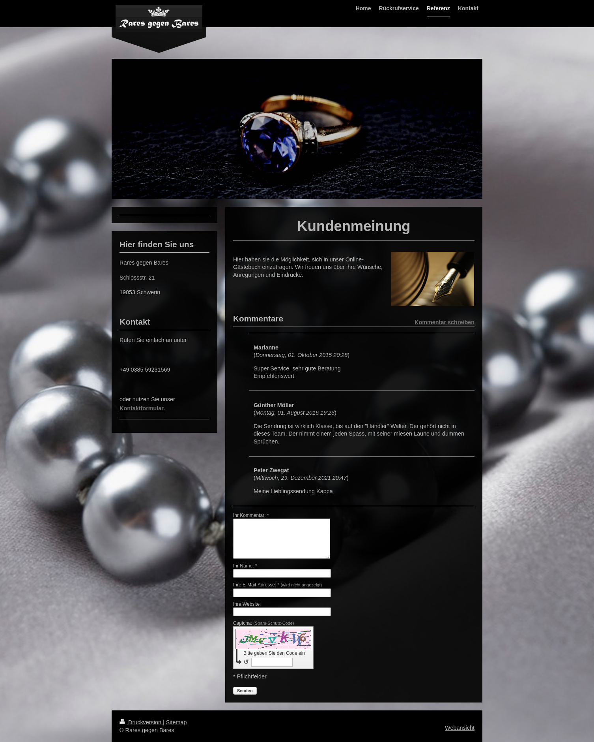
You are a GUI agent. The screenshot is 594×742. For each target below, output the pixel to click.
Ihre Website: (247, 604)
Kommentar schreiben (444, 322)
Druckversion (141, 722)
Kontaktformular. (142, 408)
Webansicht (459, 728)
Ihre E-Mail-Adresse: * (277, 585)
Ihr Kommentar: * (251, 515)
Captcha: (263, 623)
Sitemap (176, 722)
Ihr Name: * (245, 566)
